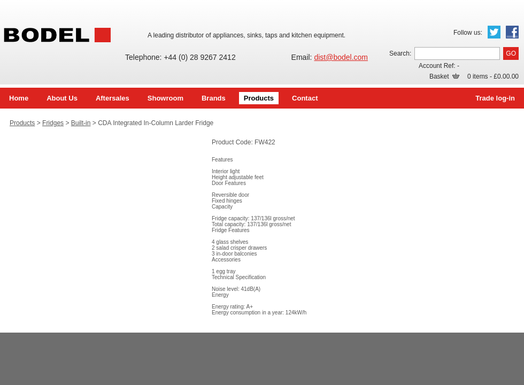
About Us (62, 98)
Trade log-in (495, 98)
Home (18, 98)
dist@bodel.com (341, 57)
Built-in (81, 123)
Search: (400, 53)
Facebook (512, 32)
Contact (305, 98)
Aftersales (112, 98)
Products (259, 98)
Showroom (165, 98)
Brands (214, 98)
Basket (444, 76)
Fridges (53, 123)
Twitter (494, 32)
